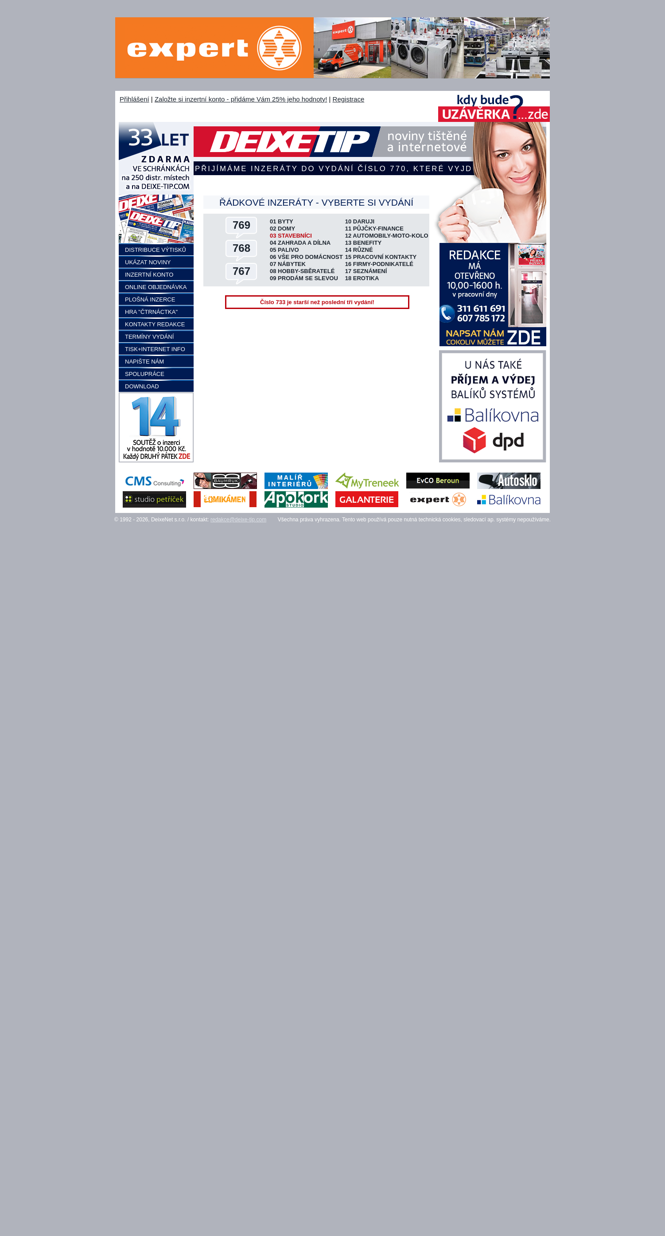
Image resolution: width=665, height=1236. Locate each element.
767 (241, 271)
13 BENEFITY (363, 242)
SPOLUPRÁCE (144, 374)
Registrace (349, 99)
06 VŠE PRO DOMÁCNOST (306, 257)
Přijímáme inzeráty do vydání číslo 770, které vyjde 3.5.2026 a (333, 168)
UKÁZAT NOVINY (148, 262)
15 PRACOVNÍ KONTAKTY (381, 257)
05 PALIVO (284, 249)
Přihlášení (134, 99)
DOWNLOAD (142, 386)
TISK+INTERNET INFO (155, 349)
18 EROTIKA (362, 278)
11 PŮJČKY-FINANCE (374, 228)
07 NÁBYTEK (288, 264)
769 (241, 225)
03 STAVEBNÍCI (291, 235)
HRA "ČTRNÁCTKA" (151, 312)
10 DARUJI (359, 221)
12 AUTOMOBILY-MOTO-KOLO (386, 235)
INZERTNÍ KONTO (149, 274)
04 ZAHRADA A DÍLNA (300, 242)
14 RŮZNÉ (359, 249)
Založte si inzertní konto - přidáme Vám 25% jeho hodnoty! (241, 99)
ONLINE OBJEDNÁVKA (156, 287)
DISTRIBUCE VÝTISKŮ (155, 249)
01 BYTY (281, 221)
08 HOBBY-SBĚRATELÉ (302, 271)
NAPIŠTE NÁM (144, 361)
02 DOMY (282, 228)
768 (241, 248)
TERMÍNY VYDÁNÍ (149, 336)
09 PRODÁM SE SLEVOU (304, 278)
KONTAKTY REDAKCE (155, 324)
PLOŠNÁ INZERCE (150, 299)
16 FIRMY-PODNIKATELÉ (379, 264)
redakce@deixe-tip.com (238, 519)
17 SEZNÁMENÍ (366, 271)
